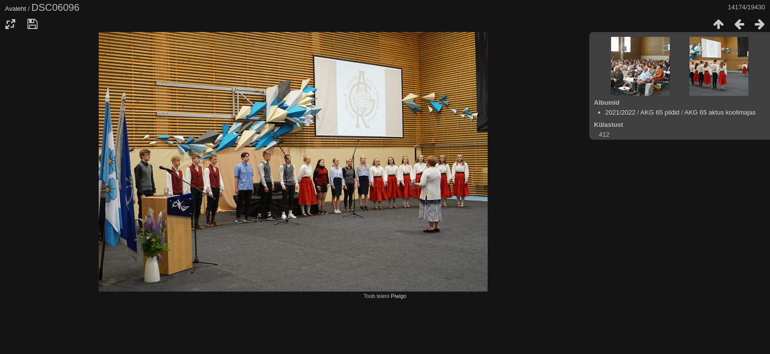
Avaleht (15, 8)
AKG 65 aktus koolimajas (720, 112)
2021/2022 (620, 112)
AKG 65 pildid (660, 112)
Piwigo (399, 296)
